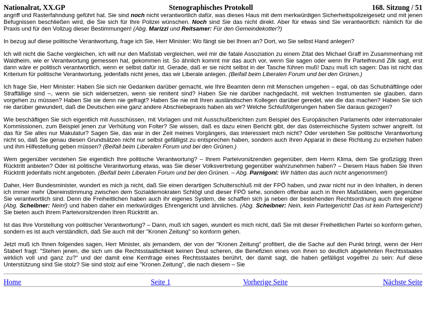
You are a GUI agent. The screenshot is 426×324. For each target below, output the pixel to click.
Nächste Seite (402, 282)
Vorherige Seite (265, 282)
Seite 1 (160, 282)
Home (12, 282)
